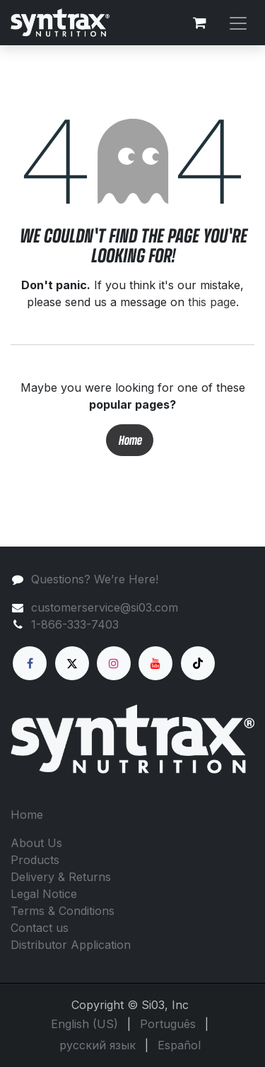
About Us (36, 843)
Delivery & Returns (61, 877)
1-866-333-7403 (75, 624)
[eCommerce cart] (199, 23)
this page (212, 302)
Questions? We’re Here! (94, 579)
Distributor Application (71, 945)
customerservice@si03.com (104, 607)
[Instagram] (114, 663)
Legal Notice (44, 894)
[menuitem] (84, 1023)
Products (35, 860)
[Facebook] (30, 663)
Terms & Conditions (62, 911)
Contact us (40, 928)
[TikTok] (198, 663)
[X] (72, 663)
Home (129, 440)
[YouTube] (155, 663)
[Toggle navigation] (238, 22)
